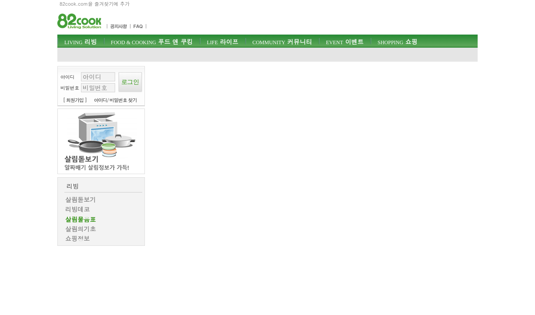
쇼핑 (397, 41)
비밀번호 (69, 87)
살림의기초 (80, 228)
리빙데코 (77, 209)
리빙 (80, 41)
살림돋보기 (80, 199)
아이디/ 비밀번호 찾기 (115, 100)
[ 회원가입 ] (75, 100)
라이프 (222, 41)
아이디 (67, 77)
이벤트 (344, 41)
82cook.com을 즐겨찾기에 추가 (95, 3)
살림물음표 (80, 219)
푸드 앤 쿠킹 (152, 41)
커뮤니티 (282, 41)
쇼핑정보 (77, 238)
